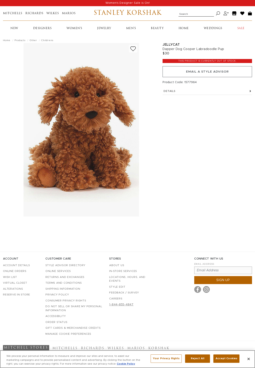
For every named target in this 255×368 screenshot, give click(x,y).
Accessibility (55, 316)
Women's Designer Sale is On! (127, 3)
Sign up (223, 280)
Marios (69, 13)
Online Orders (14, 271)
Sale (241, 28)
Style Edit (117, 287)
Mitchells (12, 13)
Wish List (10, 277)
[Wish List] (242, 13)
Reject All (197, 358)
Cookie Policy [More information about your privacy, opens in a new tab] (126, 364)
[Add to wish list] (133, 48)
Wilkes (52, 13)
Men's (131, 28)
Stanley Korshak (127, 13)
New (14, 28)
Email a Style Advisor (207, 72)
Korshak (159, 348)
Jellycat (171, 44)
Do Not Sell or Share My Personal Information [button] (73, 308)
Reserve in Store (16, 294)
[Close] (248, 358)
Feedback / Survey (124, 292)
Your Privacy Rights (166, 358)
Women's (74, 28)
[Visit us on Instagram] (206, 289)
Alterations (13, 289)
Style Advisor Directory (65, 265)
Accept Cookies (226, 358)
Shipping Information (62, 289)
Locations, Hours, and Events (127, 279)
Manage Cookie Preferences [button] (68, 334)
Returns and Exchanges (64, 277)
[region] (127, 359)
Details (207, 92)
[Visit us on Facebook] (197, 289)
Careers (115, 298)
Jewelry (104, 28)
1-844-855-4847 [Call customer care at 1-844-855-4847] (121, 304)
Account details (16, 265)
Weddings (213, 28)
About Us (116, 265)
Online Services (58, 271)
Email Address (204, 264)
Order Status (56, 322)
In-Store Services (123, 271)
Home (183, 28)
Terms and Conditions (63, 283)
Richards (34, 13)
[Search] (218, 13)
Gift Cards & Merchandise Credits (73, 328)
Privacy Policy (57, 294)
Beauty (157, 28)
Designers (42, 28)
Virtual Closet (15, 283)
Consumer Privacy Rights (65, 300)
